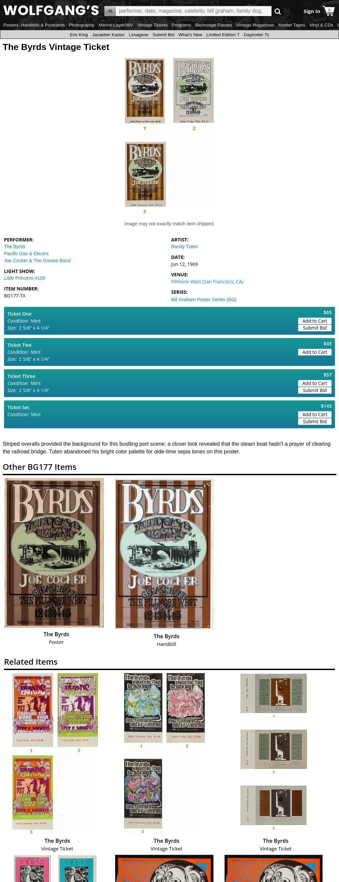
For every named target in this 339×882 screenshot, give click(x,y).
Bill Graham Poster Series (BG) (204, 299)
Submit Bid (163, 34)
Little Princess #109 (24, 278)
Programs (181, 24)
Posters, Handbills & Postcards (34, 24)
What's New (190, 34)
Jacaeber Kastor (108, 34)
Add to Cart (314, 321)
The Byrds (15, 246)
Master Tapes (291, 24)
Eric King (79, 34)
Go (278, 11)
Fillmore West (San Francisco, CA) (207, 281)
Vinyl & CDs (321, 24)
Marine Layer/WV (115, 24)
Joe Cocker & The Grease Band (37, 260)
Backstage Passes (213, 24)
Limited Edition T (223, 34)
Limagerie (139, 34)
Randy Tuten (184, 246)
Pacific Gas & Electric (26, 253)
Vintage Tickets (152, 24)
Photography (81, 24)
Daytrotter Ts (256, 34)
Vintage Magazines (255, 24)
